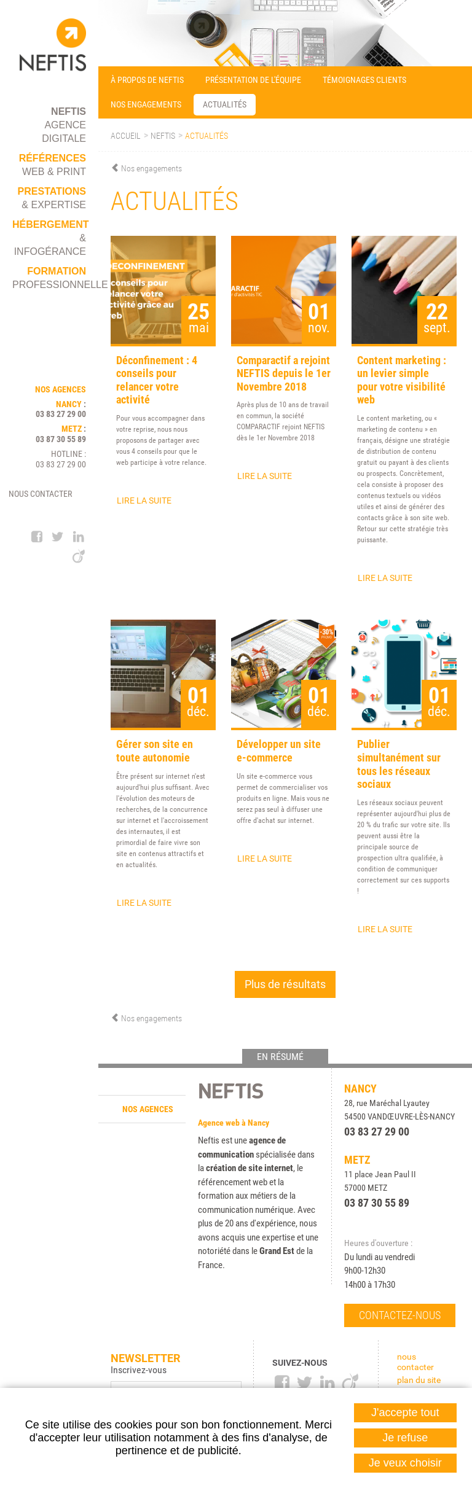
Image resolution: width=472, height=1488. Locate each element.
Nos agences (147, 1109)
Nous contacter (40, 494)
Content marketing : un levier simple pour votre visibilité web (401, 380)
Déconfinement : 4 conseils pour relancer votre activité (156, 380)
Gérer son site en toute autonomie (154, 751)
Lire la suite (144, 500)
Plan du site (419, 1380)
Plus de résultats (285, 984)
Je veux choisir (405, 1463)
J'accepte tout (405, 1412)
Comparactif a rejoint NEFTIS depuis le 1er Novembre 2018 (284, 373)
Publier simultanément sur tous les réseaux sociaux (399, 764)
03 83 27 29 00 (61, 414)
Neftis (163, 136)
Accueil (126, 136)
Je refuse (405, 1438)
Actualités (206, 136)
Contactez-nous (400, 1315)
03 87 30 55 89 (61, 439)
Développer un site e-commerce (279, 751)
